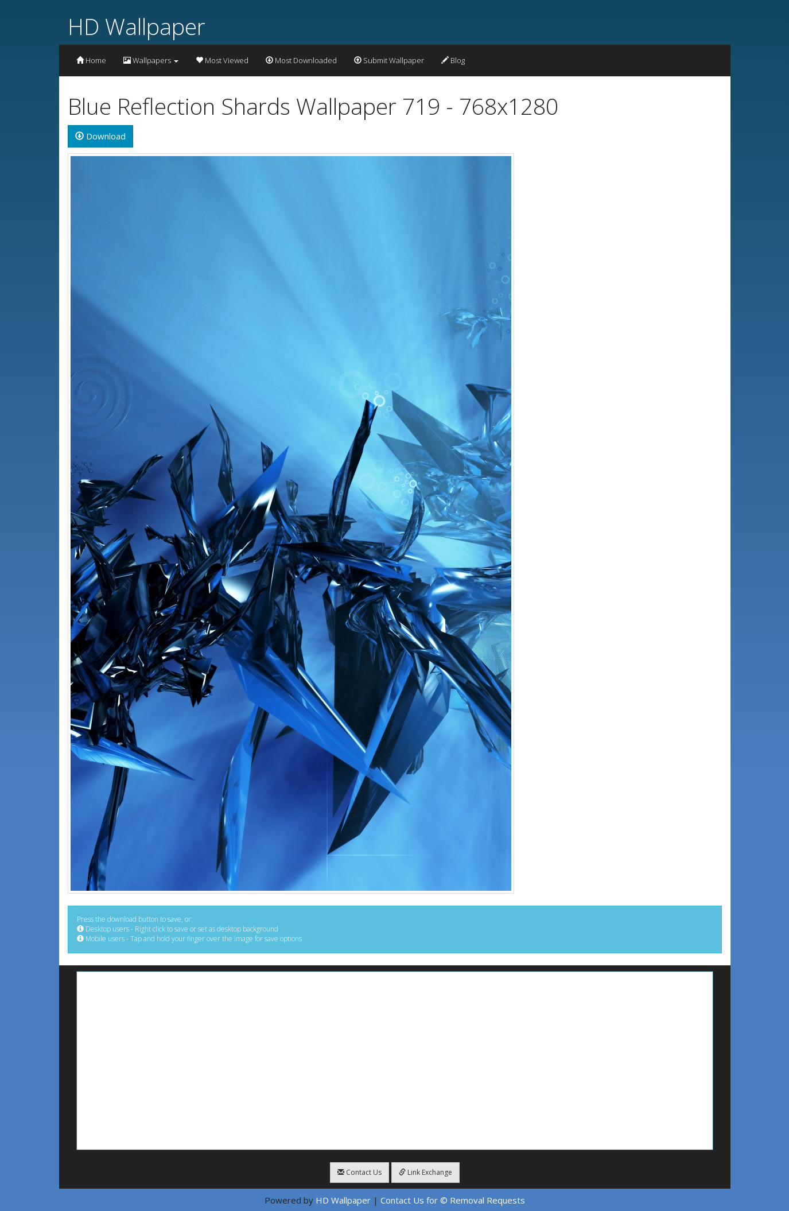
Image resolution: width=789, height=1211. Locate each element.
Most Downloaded (301, 60)
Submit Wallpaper (389, 60)
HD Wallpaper (136, 26)
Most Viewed (222, 60)
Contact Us (359, 1172)
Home (91, 60)
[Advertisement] (394, 1060)
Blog (453, 60)
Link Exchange (425, 1172)
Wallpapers (150, 60)
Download (100, 136)
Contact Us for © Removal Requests (452, 1200)
